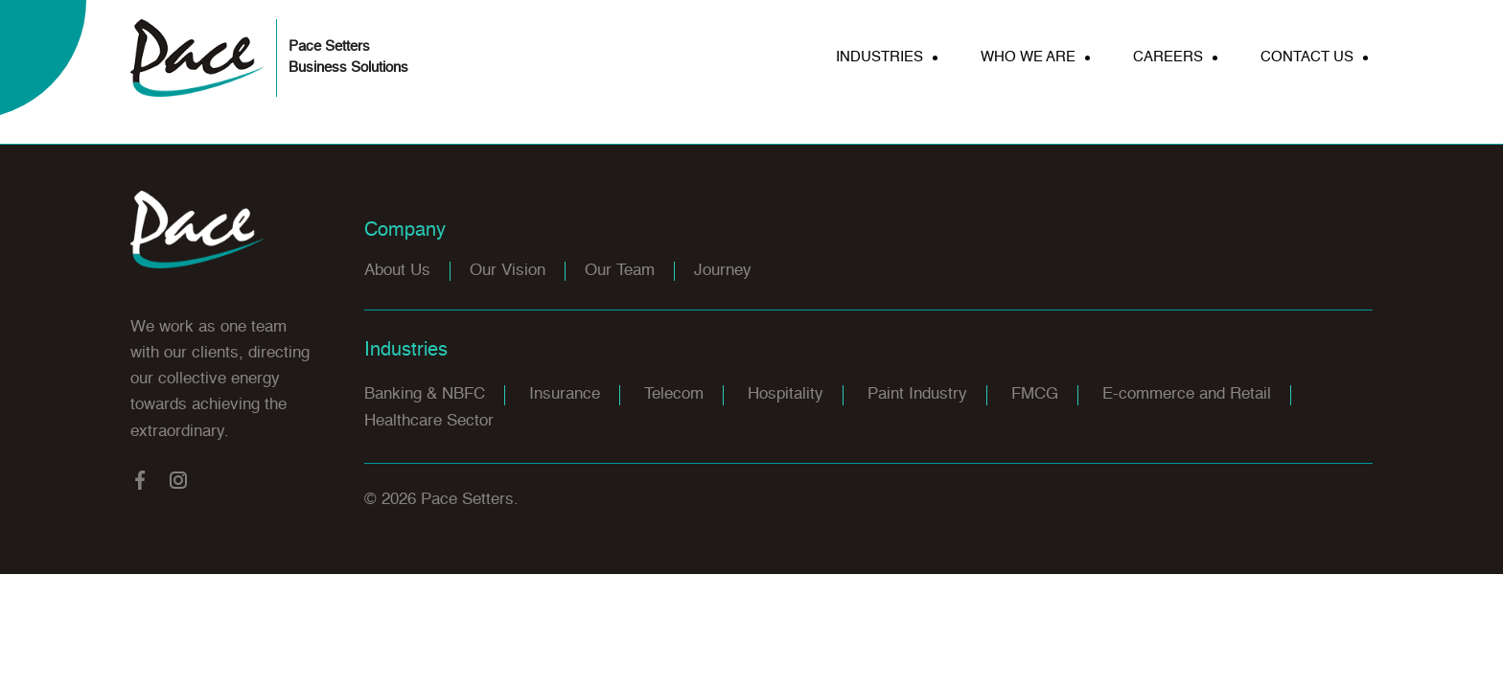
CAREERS (1168, 57)
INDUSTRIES (879, 57)
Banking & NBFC (424, 394)
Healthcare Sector (429, 421)
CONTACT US (1306, 57)
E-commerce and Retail (1186, 394)
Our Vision (507, 271)
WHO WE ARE (1028, 57)
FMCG (1034, 394)
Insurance (564, 394)
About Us (397, 271)
